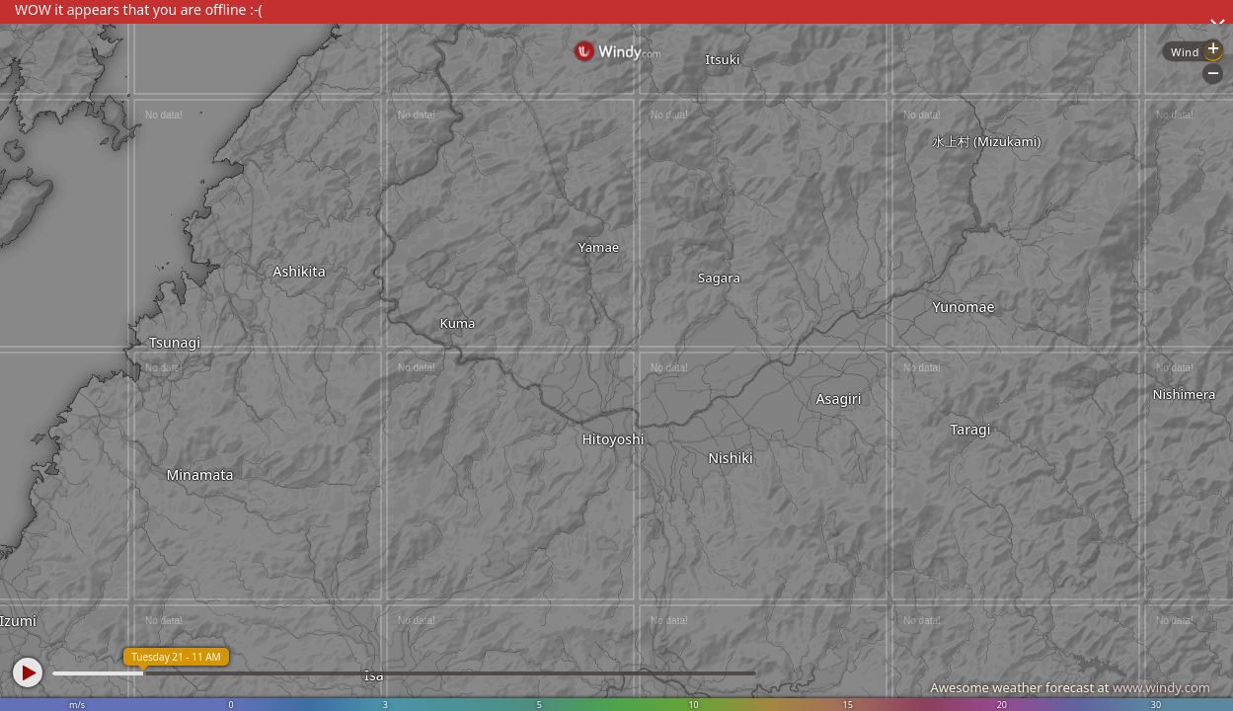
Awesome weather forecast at (1070, 687)
